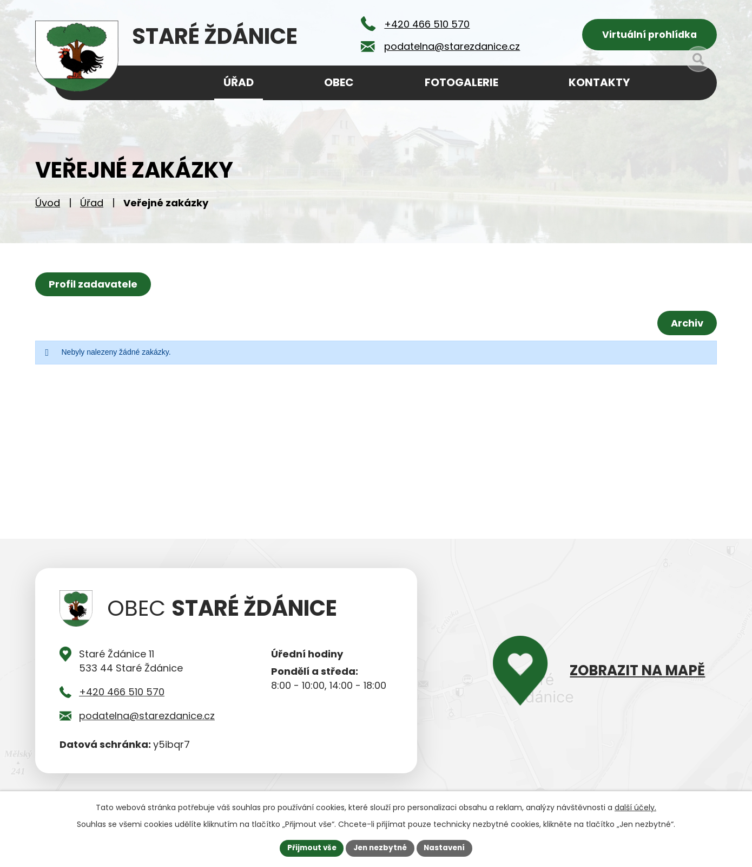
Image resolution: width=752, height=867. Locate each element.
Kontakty (599, 82)
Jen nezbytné (380, 847)
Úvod (47, 206)
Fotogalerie (461, 82)
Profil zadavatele (94, 287)
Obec (339, 82)
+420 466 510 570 (121, 695)
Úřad (91, 206)
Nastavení (447, 847)
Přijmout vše (308, 847)
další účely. (635, 806)
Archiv (686, 326)
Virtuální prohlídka (649, 35)
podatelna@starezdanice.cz (147, 719)
